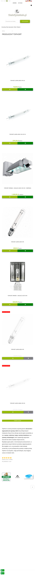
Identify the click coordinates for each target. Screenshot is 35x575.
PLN (7, 1)
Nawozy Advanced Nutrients (8, 541)
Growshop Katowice (6, 523)
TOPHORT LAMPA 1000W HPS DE (17, 403)
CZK (2, 1)
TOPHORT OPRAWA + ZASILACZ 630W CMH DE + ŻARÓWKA (17, 188)
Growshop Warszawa (7, 527)
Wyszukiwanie (25, 21)
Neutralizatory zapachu (7, 536)
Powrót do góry (17, 420)
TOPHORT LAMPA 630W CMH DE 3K (17, 134)
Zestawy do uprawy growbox (8, 539)
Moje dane (5, 552)
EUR (4, 1)
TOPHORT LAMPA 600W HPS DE (17, 80)
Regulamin (5, 558)
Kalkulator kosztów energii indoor (9, 534)
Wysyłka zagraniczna (7, 553)
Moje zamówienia (6, 550)
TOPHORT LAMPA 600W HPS (17, 349)
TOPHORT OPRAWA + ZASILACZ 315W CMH (17, 295)
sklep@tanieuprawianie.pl (10, 514)
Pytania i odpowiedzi (7, 528)
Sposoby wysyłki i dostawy (8, 555)
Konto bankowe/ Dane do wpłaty (9, 556)
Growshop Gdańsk (6, 525)
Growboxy (5, 537)
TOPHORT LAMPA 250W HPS (17, 241)
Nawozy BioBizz (6, 544)
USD (9, 1)
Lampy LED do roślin (7, 542)
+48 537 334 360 (8, 512)
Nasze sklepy (5, 522)
